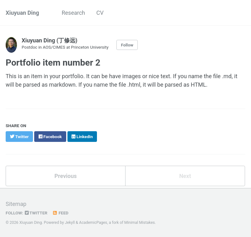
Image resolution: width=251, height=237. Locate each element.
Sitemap (16, 204)
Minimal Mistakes (139, 222)
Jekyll (70, 222)
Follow (127, 44)
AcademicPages (93, 222)
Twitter (36, 212)
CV (100, 12)
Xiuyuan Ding (22, 12)
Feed (60, 212)
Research (73, 12)
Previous (66, 176)
